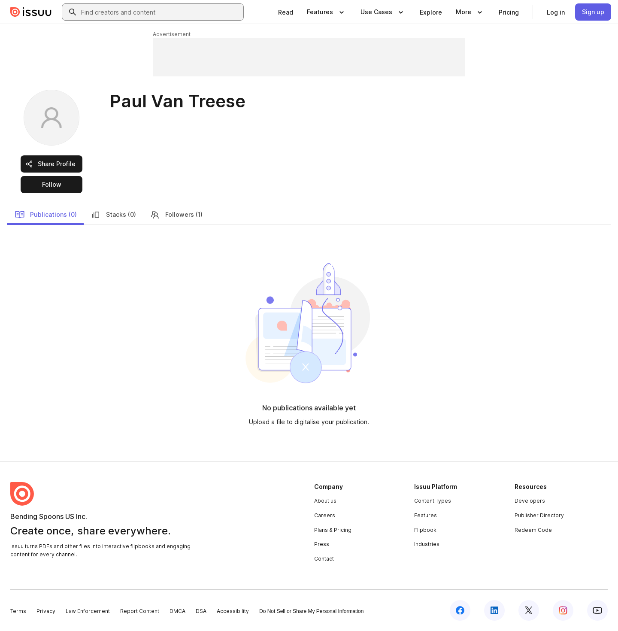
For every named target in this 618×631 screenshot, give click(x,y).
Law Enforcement (88, 611)
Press (321, 544)
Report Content (139, 611)
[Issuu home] (31, 12)
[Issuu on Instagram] (563, 610)
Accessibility (233, 611)
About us (325, 501)
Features (425, 515)
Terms (18, 611)
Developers (530, 501)
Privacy (45, 611)
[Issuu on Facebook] (460, 610)
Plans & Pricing (332, 530)
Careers (324, 515)
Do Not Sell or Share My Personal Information (311, 611)
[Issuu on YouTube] (597, 610)
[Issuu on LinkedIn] (494, 610)
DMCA (177, 611)
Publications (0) (46, 214)
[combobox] (160, 12)
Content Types (432, 501)
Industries (426, 544)
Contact (324, 558)
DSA (201, 611)
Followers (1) (176, 214)
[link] (285, 12)
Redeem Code (533, 530)
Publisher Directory (539, 515)
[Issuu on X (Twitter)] (528, 610)
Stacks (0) (113, 214)
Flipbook (425, 530)
